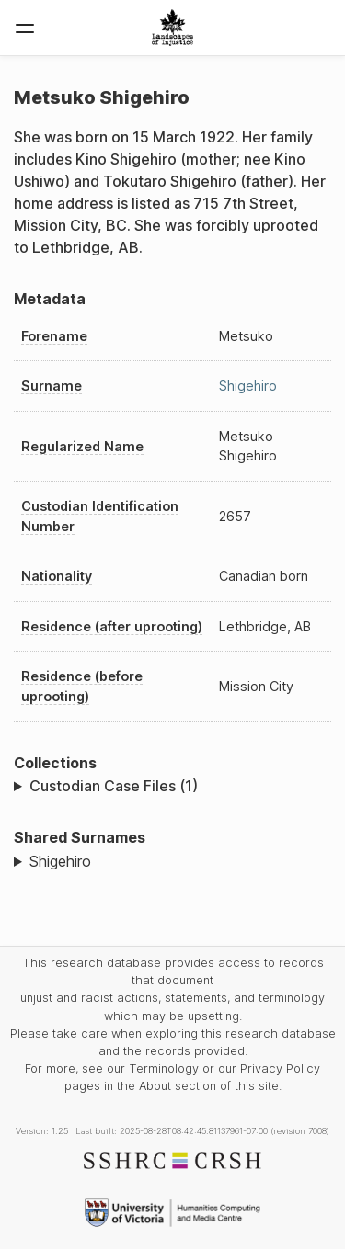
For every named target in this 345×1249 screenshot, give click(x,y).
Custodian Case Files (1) (113, 786)
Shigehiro (248, 385)
